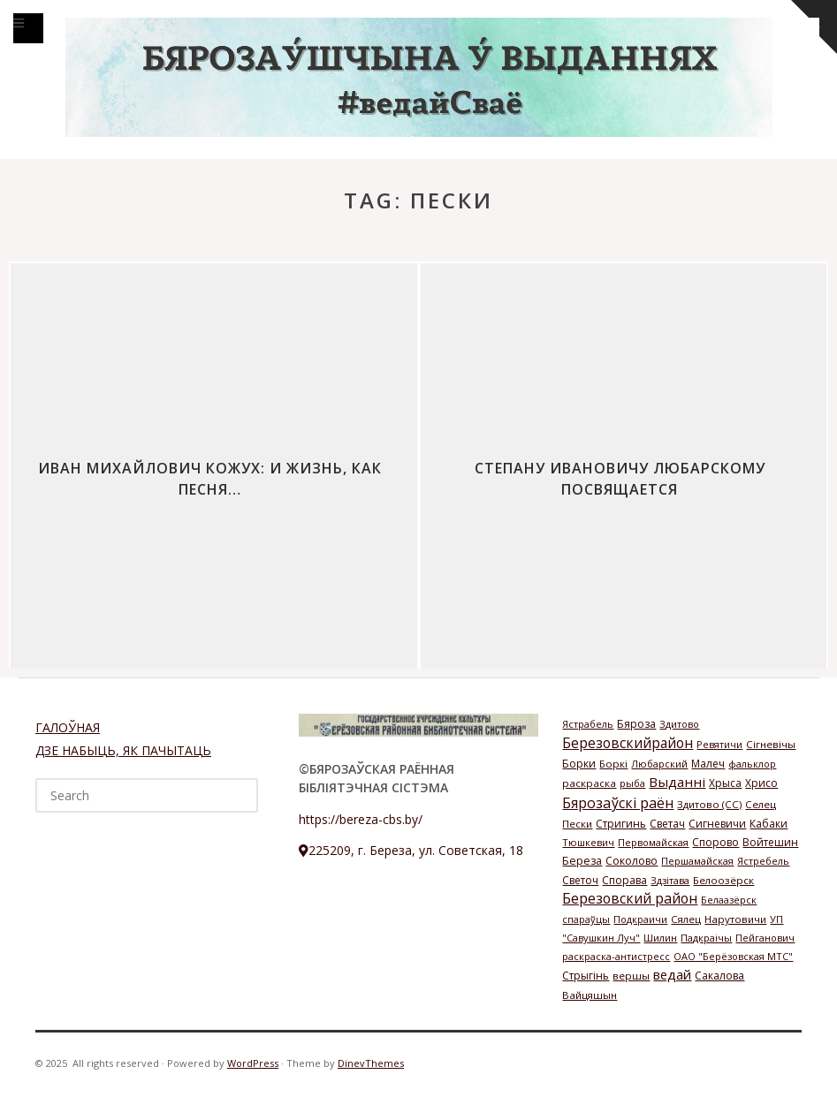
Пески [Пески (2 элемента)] (577, 823)
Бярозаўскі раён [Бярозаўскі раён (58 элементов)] (617, 803)
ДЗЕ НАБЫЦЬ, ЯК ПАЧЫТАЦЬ (123, 750)
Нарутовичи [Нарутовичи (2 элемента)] (735, 919)
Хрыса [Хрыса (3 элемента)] (725, 783)
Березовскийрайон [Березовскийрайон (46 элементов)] (627, 743)
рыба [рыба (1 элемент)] (632, 783)
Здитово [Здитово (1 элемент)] (679, 723)
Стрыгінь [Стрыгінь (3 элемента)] (585, 975)
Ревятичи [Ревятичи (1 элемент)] (719, 744)
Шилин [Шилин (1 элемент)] (660, 937)
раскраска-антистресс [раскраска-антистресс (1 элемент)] (616, 956)
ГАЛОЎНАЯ (67, 727)
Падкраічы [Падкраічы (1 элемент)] (706, 937)
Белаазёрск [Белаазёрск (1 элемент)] (729, 899)
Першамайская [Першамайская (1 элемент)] (697, 860)
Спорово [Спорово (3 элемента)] (715, 842)
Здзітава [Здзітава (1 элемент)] (670, 880)
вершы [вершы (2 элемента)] (631, 975)
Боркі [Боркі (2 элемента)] (613, 763)
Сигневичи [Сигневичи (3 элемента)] (717, 823)
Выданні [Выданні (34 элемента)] (677, 782)
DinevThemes (371, 1063)
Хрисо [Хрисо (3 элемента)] (761, 783)
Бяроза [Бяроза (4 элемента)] (636, 723)
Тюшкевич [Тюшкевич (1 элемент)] (588, 842)
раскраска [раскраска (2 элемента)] (589, 783)
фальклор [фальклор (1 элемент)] (752, 763)
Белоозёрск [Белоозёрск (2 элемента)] (723, 880)
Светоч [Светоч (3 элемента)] (580, 880)
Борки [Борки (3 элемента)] (579, 763)
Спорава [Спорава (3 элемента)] (624, 880)
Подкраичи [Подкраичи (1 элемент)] (640, 919)
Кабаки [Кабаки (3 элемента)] (768, 823)
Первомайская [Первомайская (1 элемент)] (653, 842)
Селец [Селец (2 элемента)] (760, 804)
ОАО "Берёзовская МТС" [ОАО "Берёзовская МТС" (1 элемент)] (733, 956)
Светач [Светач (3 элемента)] (667, 823)
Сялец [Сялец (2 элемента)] (686, 919)
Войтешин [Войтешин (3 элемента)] (770, 842)
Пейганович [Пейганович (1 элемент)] (765, 937)
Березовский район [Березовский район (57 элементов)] (629, 898)
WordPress (252, 1063)
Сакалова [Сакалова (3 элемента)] (719, 975)
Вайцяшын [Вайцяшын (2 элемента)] (589, 995)
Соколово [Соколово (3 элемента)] (631, 860)
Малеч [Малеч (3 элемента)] (708, 763)
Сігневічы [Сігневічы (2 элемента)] (770, 744)
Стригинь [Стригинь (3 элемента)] (621, 823)
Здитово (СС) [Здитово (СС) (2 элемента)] (709, 804)
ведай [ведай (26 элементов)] (672, 974)
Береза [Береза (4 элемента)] (582, 860)
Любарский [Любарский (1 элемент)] (659, 763)
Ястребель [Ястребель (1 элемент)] (763, 860)
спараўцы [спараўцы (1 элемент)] (586, 919)
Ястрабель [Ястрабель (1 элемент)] (587, 723)
